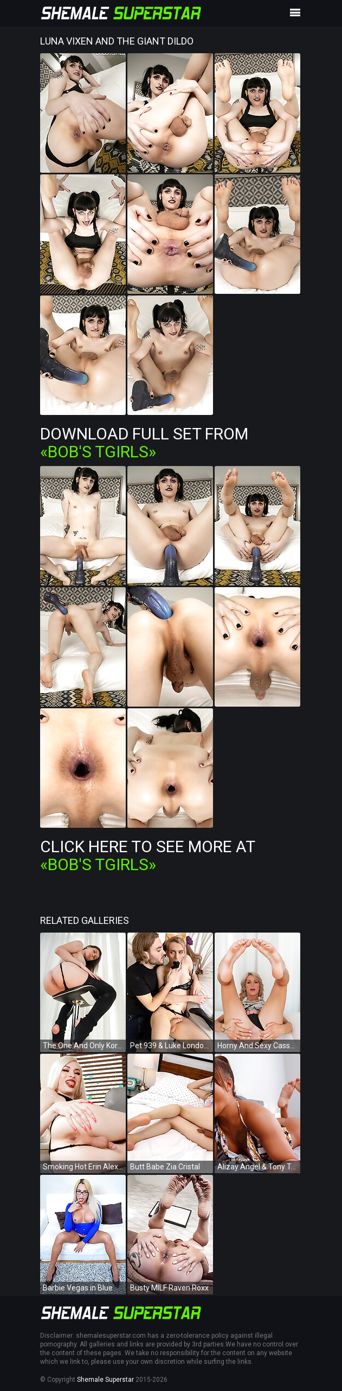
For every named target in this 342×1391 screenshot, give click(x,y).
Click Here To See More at (147, 855)
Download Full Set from (144, 442)
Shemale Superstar (105, 1379)
